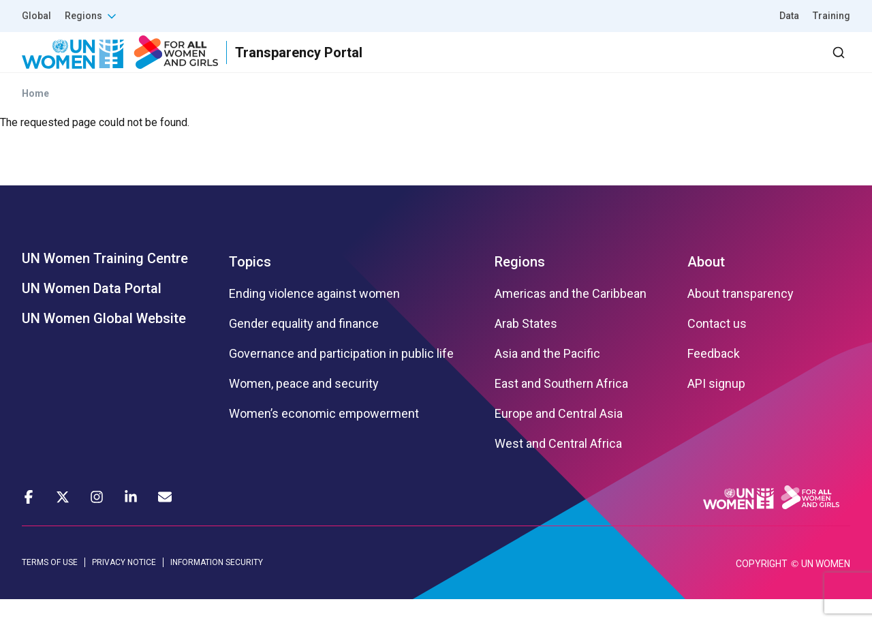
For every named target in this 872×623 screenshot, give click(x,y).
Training (831, 15)
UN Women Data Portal (91, 313)
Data (789, 15)
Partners (578, 64)
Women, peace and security (304, 408)
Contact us (717, 348)
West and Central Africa (558, 468)
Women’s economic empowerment (324, 438)
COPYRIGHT (762, 587)
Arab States (526, 348)
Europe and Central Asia (559, 438)
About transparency (740, 318)
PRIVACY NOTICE (124, 587)
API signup (716, 408)
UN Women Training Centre (105, 283)
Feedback (713, 378)
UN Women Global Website (104, 343)
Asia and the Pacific (547, 378)
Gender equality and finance (304, 348)
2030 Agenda (667, 64)
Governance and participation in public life (341, 378)
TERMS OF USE (50, 587)
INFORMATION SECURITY (216, 587)
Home (35, 117)
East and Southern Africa (561, 408)
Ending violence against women (314, 318)
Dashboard (772, 64)
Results (504, 64)
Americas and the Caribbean (571, 318)
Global (36, 15)
